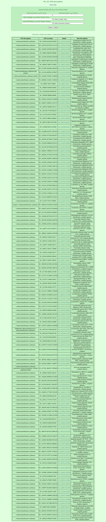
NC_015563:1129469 (64, 193)
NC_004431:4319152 (64, 208)
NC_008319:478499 (64, 480)
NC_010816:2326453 (64, 99)
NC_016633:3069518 (64, 467)
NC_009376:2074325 (64, 431)
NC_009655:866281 (64, 53)
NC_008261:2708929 (64, 151)
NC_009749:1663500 (64, 220)
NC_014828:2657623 (64, 216)
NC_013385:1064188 (64, 68)
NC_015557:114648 (64, 279)
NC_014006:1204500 (64, 472)
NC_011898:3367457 (64, 131)
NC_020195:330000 (64, 107)
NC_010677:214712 (64, 228)
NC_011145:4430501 (64, 72)
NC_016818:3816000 (64, 440)
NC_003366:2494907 (64, 158)
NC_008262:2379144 (64, 154)
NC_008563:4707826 (64, 204)
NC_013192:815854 (64, 337)
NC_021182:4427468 (64, 147)
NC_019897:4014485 (64, 488)
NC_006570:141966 (64, 241)
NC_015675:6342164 (64, 355)
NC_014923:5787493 (64, 349)
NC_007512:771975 (64, 400)
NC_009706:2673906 (64, 139)
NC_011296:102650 (64, 491)
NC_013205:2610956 (64, 57)
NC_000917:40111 (64, 84)
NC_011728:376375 (64, 114)
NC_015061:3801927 (64, 447)
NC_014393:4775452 (64, 135)
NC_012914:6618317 (64, 384)
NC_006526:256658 (64, 518)
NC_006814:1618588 (64, 295)
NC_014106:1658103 (64, 302)
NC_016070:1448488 (64, 495)
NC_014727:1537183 (64, 306)
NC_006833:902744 (64, 507)
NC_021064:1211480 (64, 415)
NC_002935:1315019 (64, 174)
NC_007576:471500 (64, 329)
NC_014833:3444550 (64, 459)
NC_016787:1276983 (64, 166)
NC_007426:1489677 (64, 363)
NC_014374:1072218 (64, 45)
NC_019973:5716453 (64, 345)
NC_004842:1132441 (64, 80)
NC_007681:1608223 (64, 359)
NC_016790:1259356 (64, 181)
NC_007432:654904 (64, 476)
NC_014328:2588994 (64, 143)
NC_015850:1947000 (64, 49)
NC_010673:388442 (64, 118)
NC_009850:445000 (64, 87)
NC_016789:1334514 (64, 178)
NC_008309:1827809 (64, 264)
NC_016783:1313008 (64, 170)
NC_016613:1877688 (64, 503)
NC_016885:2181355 (64, 436)
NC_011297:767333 (64, 201)
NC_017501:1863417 (64, 368)
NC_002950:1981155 (64, 407)
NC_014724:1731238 (64, 298)
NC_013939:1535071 (64, 189)
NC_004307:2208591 (64, 103)
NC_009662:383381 (64, 373)
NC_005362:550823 (64, 322)
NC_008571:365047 (64, 260)
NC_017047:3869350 (64, 444)
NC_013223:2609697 (64, 197)
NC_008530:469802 (64, 310)
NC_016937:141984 (64, 245)
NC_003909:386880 (64, 95)
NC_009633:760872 (64, 64)
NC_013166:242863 (64, 287)
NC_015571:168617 (64, 403)
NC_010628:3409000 (64, 377)
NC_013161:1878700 (64, 185)
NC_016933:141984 (64, 252)
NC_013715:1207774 (64, 455)
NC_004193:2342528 (64, 380)
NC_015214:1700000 (64, 291)
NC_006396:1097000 (64, 268)
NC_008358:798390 (64, 283)
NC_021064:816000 (64, 419)
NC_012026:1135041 (64, 76)
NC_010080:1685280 (64, 314)
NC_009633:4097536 (64, 60)
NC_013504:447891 (64, 318)
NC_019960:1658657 (64, 411)
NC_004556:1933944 (64, 511)
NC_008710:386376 (64, 122)
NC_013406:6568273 (64, 388)
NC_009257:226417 (64, 248)
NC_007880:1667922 (64, 224)
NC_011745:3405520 (64, 212)
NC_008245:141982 (64, 237)
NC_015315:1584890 (64, 499)
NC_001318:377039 (64, 110)
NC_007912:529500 (64, 463)
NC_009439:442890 (64, 423)
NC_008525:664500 (64, 396)
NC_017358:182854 (64, 272)
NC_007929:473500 (64, 333)
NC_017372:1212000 (64, 275)
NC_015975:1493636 (64, 325)
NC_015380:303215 (64, 127)
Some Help (53, 4)
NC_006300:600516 (64, 341)
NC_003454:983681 (64, 256)
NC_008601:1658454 (64, 233)
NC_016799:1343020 (64, 162)
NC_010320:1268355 (64, 484)
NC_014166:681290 (64, 91)
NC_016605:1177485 (64, 392)
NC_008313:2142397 (64, 451)
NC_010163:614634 (64, 41)
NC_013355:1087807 (64, 514)
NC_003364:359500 (64, 427)
